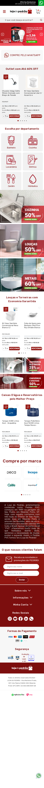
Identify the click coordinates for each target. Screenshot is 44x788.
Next (41, 34)
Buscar (41, 20)
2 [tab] (19, 41)
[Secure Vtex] (17, 658)
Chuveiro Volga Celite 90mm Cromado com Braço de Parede (11, 93)
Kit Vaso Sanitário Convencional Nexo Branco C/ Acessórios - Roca (10, 326)
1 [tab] (17, 41)
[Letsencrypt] (10, 657)
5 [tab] (26, 41)
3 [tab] (21, 41)
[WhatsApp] (32, 618)
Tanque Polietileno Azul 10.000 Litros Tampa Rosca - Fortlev (32, 424)
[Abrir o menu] (5, 11)
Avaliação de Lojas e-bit (24, 657)
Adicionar (15, 116)
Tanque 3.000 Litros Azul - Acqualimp (10, 422)
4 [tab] (24, 41)
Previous (2, 34)
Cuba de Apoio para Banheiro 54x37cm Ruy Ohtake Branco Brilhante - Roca (32, 326)
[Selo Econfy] (31, 658)
